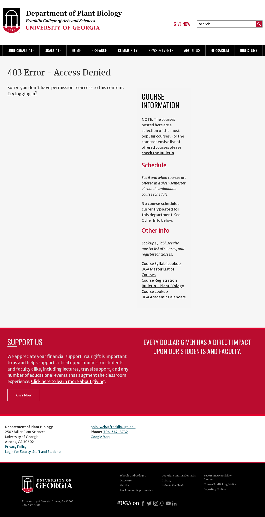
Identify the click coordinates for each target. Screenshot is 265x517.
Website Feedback (173, 485)
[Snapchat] (161, 503)
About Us (192, 50)
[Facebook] (143, 503)
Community (128, 50)
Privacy (166, 480)
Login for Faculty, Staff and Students (33, 452)
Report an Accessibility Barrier (218, 477)
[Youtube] (168, 503)
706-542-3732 (115, 432)
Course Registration (159, 280)
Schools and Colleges (133, 475)
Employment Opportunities (136, 490)
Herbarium (220, 50)
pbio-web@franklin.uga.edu (113, 427)
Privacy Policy (15, 447)
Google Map (100, 437)
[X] (149, 503)
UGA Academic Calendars (164, 297)
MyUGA (124, 485)
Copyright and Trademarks (179, 475)
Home (76, 50)
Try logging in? (22, 94)
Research (99, 50)
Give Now (182, 24)
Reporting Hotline (215, 489)
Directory (248, 50)
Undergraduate (21, 50)
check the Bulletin (158, 153)
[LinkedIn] (174, 503)
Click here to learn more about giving (68, 381)
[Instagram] (155, 503)
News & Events (160, 50)
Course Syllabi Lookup (161, 263)
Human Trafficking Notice (220, 484)
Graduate (53, 50)
